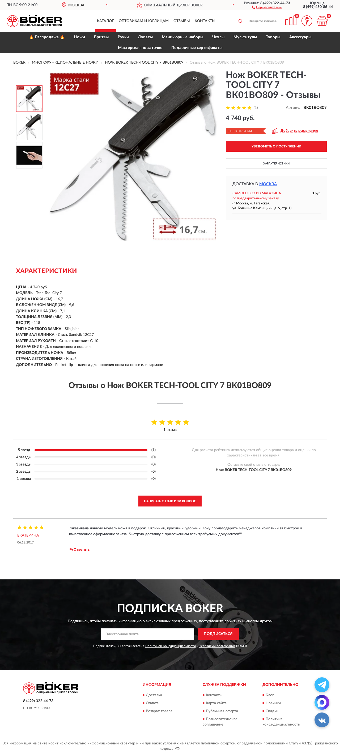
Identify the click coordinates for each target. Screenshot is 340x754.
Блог (270, 695)
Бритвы (101, 37)
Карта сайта (216, 703)
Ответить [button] (79, 549)
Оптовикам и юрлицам (144, 21)
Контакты (205, 21)
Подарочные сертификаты (196, 48)
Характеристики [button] (276, 163)
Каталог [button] (105, 21)
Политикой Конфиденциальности (170, 646)
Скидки (272, 711)
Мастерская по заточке (140, 48)
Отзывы (181, 21)
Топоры (273, 37)
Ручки (123, 37)
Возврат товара (159, 711)
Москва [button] (268, 184)
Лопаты (145, 37)
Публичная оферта (222, 711)
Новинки (273, 703)
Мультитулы (245, 37)
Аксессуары (300, 37)
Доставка (154, 695)
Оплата (152, 703)
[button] (267, 7)
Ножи (79, 37)
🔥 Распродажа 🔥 (47, 37)
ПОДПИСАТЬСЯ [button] (218, 634)
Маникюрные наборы (182, 37)
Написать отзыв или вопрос (170, 501)
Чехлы (218, 37)
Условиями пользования (217, 646)
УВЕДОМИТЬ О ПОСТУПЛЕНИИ (276, 146)
